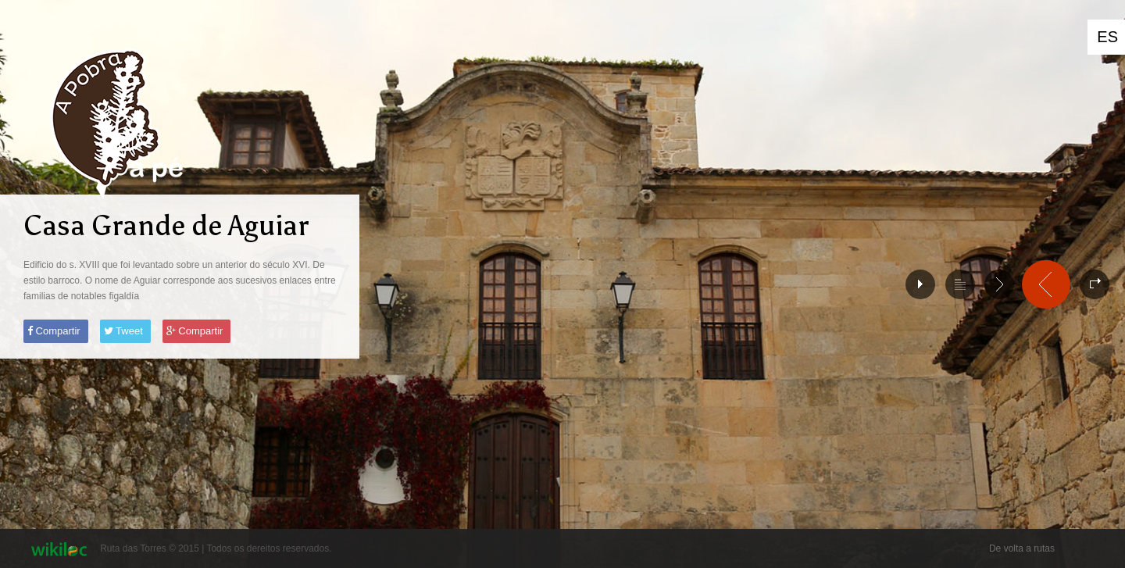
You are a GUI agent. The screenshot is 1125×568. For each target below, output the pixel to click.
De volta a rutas (1022, 548)
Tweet (123, 331)
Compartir (53, 331)
